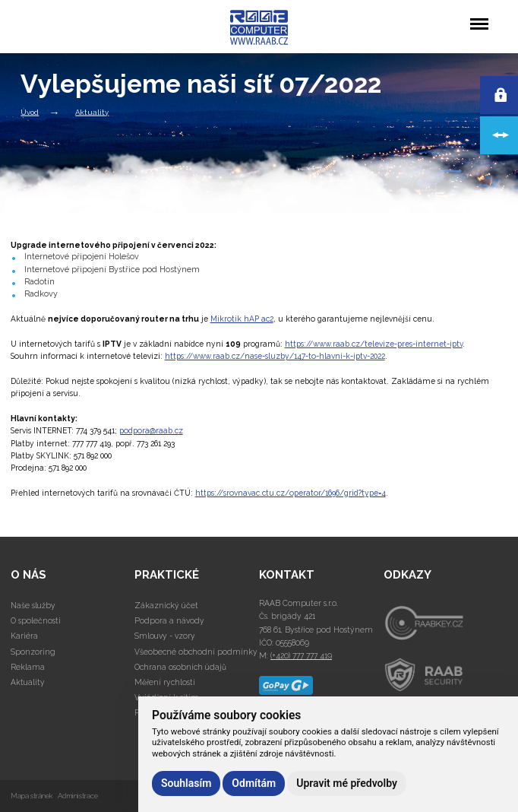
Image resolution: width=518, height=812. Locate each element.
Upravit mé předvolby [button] (346, 783)
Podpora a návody (169, 620)
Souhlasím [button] (186, 783)
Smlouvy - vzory (164, 635)
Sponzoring (33, 651)
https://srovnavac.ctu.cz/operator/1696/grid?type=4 (290, 492)
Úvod (30, 111)
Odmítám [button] (254, 783)
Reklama (28, 666)
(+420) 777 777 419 (301, 655)
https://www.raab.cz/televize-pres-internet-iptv (374, 343)
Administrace (78, 795)
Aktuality (92, 111)
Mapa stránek (32, 795)
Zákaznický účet (166, 605)
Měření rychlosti (164, 682)
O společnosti (36, 620)
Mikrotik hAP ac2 (241, 318)
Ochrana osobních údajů (180, 666)
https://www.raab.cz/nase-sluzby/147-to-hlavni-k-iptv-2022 (275, 355)
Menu (478, 16)
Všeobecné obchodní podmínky (195, 651)
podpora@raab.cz (151, 430)
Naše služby (33, 605)
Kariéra (24, 635)
